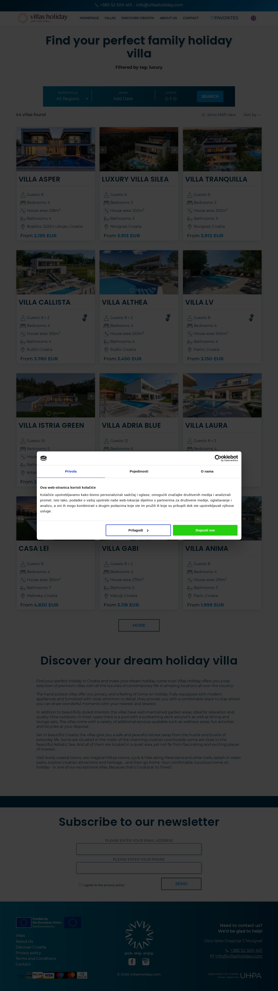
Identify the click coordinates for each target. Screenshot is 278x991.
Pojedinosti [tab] (139, 471)
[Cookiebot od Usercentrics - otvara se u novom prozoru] (218, 458)
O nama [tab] (207, 471)
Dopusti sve (205, 530)
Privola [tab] (71, 471)
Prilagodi (138, 530)
